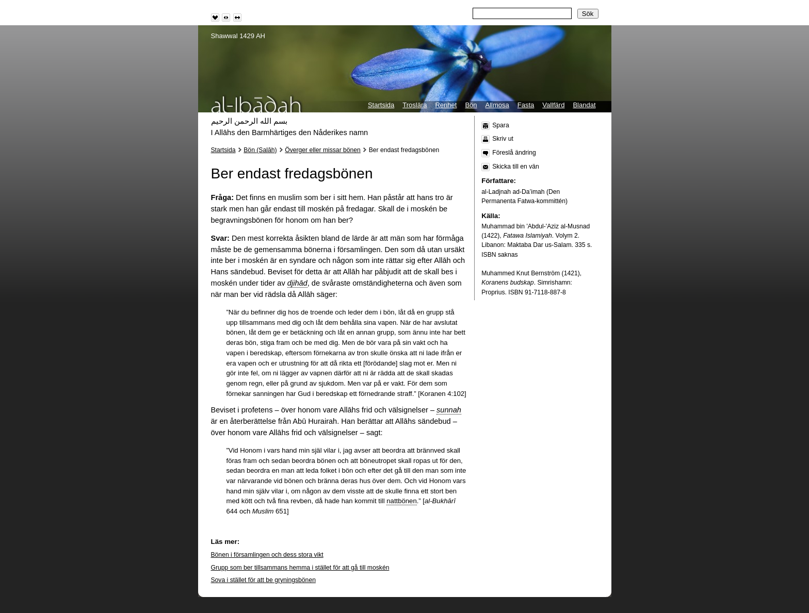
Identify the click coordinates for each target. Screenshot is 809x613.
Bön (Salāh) (260, 150)
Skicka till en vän (515, 166)
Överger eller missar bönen (323, 150)
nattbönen (401, 501)
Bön (471, 105)
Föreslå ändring (514, 152)
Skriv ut (502, 138)
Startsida (381, 105)
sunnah (448, 410)
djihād (297, 283)
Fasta (526, 105)
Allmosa (497, 105)
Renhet (446, 105)
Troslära (414, 105)
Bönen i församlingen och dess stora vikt (267, 554)
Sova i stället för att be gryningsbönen (263, 580)
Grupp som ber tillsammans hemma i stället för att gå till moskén (300, 567)
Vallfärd (553, 105)
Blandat (584, 105)
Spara (500, 125)
